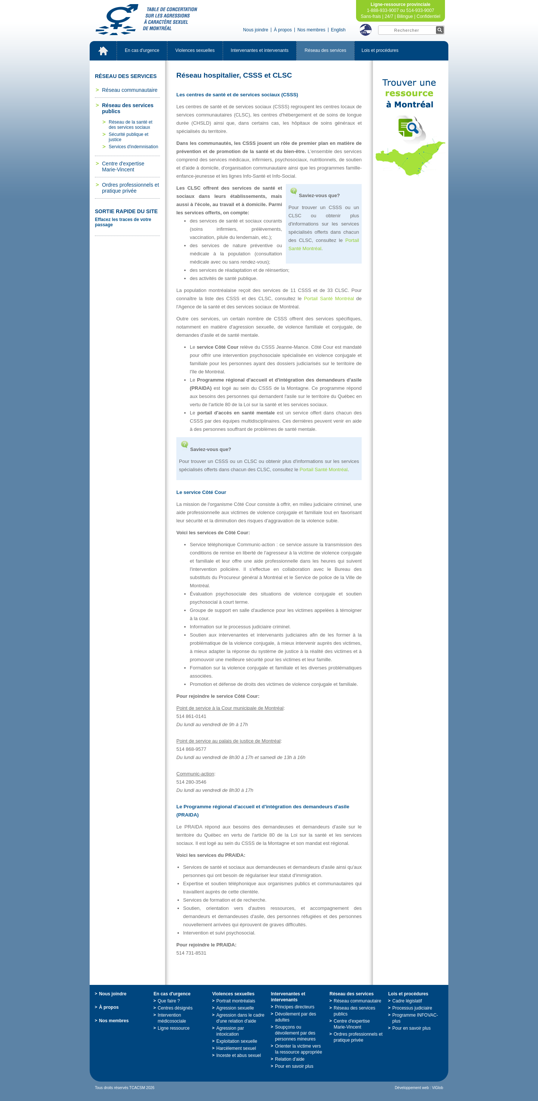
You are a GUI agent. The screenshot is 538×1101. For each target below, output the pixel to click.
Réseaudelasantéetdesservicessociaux (130, 124)
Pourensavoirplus (294, 1066)
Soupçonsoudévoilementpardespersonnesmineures (295, 1033)
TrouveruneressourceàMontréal (410, 127)
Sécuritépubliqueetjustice (128, 137)
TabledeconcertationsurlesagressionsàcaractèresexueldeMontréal (146, 19)
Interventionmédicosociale (172, 1018)
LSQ (366, 30)
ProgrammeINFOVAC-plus (415, 1018)
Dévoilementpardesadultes (295, 1017)
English (338, 29)
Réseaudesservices (325, 50)
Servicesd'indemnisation (133, 146)
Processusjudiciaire (412, 1008)
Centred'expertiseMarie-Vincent (123, 166)
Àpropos (283, 29)
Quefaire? (169, 1001)
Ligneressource (173, 1028)
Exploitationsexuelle (236, 1041)
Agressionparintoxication (230, 1031)
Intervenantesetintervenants (260, 50)
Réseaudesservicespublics (128, 108)
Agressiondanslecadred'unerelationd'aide (240, 1018)
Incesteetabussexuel (238, 1055)
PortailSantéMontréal (329, 298)
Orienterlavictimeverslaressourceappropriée (298, 1049)
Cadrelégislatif (407, 1001)
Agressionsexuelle (235, 1008)
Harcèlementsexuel (236, 1048)
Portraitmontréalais (235, 1001)
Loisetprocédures (380, 50)
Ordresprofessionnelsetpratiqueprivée (130, 188)
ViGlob (437, 1088)
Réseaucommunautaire (130, 90)
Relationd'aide (289, 1059)
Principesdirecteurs (294, 1007)
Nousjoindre (255, 29)
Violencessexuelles (194, 50)
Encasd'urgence (142, 50)
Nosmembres (311, 29)
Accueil (103, 50)
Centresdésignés (175, 1008)
